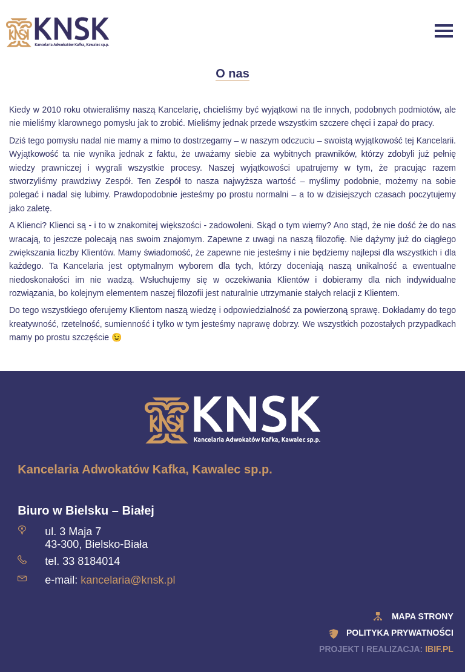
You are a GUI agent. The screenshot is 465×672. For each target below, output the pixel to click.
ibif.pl (439, 649)
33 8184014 (91, 561)
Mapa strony (422, 616)
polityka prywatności (399, 632)
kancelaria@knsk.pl (128, 580)
